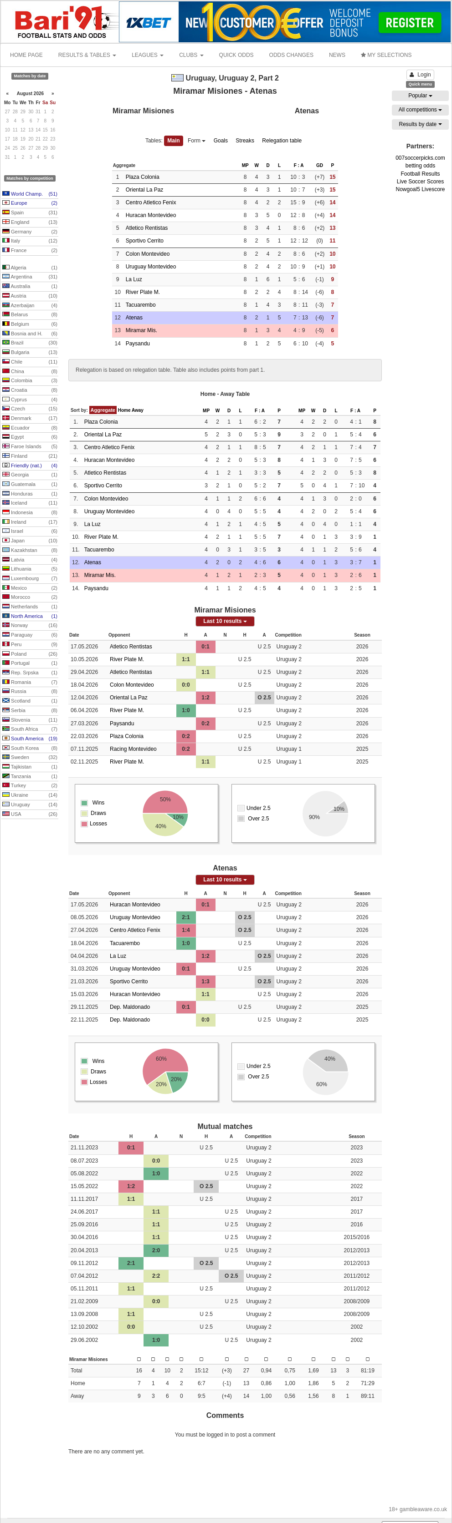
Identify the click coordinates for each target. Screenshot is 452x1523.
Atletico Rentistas (147, 228)
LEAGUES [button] (148, 55)
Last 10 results (225, 621)
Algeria (29, 268)
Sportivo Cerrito (145, 241)
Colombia (29, 381)
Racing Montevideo (133, 749)
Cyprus (29, 400)
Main (173, 140)
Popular (420, 95)
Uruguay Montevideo (151, 266)
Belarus (29, 315)
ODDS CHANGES (291, 55)
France (29, 250)
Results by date (420, 124)
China (29, 371)
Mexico (29, 588)
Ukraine (29, 795)
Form (196, 140)
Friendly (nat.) (29, 466)
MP (245, 165)
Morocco (29, 597)
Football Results (420, 174)
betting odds (420, 165)
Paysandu (138, 343)
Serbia (29, 710)
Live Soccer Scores (420, 181)
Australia (29, 286)
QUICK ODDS (236, 55)
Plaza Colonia (142, 177)
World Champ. (29, 194)
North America (29, 616)
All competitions (420, 109)
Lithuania (29, 569)
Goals (221, 140)
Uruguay (29, 805)
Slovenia (29, 720)
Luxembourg (29, 578)
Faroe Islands (29, 446)
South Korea (29, 748)
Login (420, 74)
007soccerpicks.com (420, 158)
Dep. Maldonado (130, 1007)
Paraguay (29, 635)
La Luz (134, 279)
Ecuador (29, 428)
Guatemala (29, 484)
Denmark (29, 418)
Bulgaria (29, 352)
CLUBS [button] (191, 55)
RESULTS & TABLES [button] (87, 55)
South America (29, 739)
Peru (29, 644)
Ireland (29, 522)
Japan (29, 541)
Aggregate (103, 410)
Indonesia (29, 512)
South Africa (29, 729)
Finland (29, 456)
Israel (29, 531)
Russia (29, 691)
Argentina (29, 277)
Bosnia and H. (29, 334)
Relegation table (282, 140)
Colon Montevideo (148, 254)
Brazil (29, 343)
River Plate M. (143, 292)
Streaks (245, 140)
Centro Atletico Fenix (151, 202)
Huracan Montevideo (151, 215)
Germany (29, 232)
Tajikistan (29, 767)
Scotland (29, 701)
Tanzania (29, 776)
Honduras (29, 494)
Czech (29, 409)
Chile (29, 362)
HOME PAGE (26, 55)
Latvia (29, 560)
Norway (29, 625)
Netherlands (29, 607)
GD (319, 165)
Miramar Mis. (141, 330)
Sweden (29, 757)
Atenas (134, 317)
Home (124, 410)
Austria (29, 296)
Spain (29, 213)
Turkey (29, 785)
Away (138, 410)
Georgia (29, 475)
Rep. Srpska (29, 673)
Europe (29, 203)
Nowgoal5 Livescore (420, 189)
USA (29, 814)
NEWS (337, 55)
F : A (299, 165)
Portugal (29, 663)
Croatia (29, 390)
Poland (29, 654)
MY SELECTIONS (386, 55)
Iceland (29, 503)
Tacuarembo (141, 305)
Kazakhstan (29, 550)
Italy (29, 241)
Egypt (29, 437)
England (29, 222)
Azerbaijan (29, 305)
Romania (29, 682)
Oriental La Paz (145, 190)
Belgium (29, 324)
